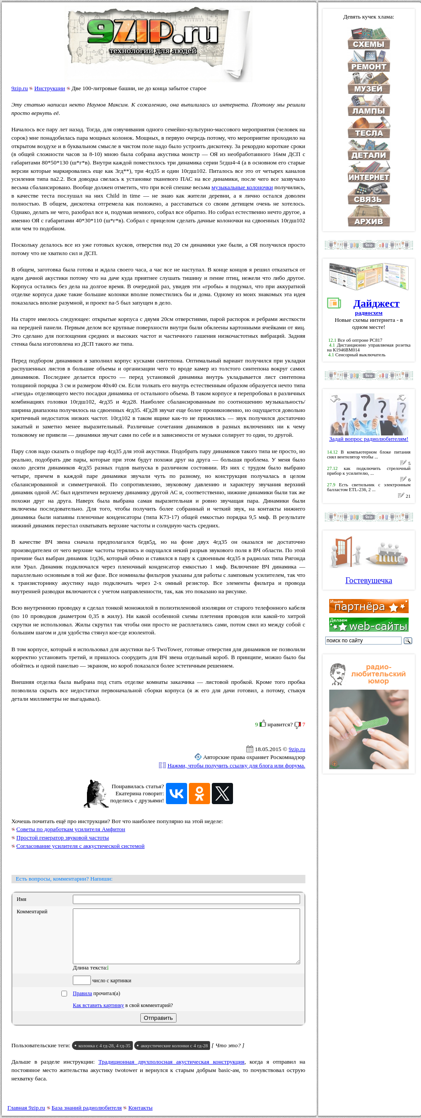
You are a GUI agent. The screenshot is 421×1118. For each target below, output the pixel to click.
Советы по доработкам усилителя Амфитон (70, 829)
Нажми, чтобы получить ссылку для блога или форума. (236, 765)
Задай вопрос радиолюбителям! (369, 436)
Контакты (140, 1107)
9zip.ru (19, 88)
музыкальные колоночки (242, 187)
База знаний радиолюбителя (87, 1107)
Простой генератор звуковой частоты (62, 837)
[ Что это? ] (227, 1056)
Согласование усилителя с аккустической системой (80, 846)
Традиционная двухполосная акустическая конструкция (171, 1072)
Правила (82, 1004)
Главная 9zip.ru (26, 1107)
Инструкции (49, 88)
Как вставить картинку (98, 1016)
